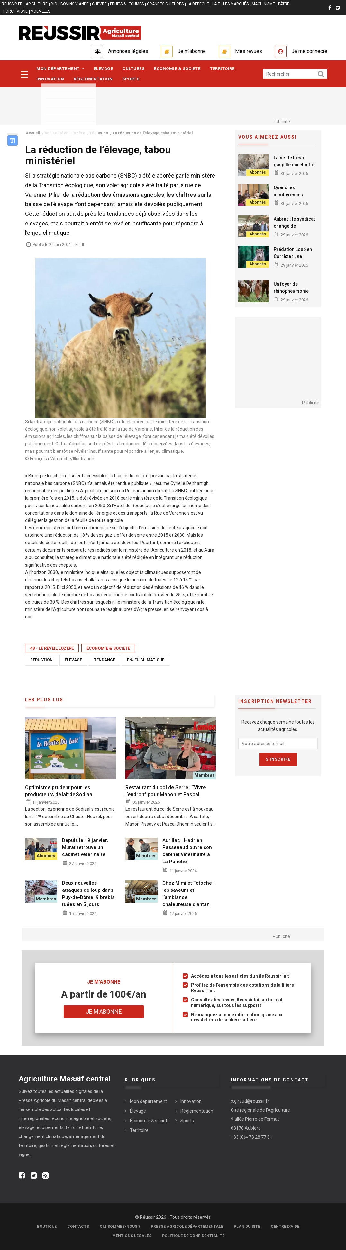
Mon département (60, 68)
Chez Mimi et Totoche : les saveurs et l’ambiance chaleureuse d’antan (188, 893)
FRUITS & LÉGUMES (127, 4)
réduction (41, 660)
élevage (73, 660)
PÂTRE (283, 4)
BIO (54, 4)
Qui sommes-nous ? (120, 1226)
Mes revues (248, 51)
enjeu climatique (145, 660)
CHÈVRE (99, 4)
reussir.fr (12, 4)
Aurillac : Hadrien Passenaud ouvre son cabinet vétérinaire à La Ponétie (187, 850)
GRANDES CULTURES (165, 4)
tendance (104, 660)
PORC (8, 11)
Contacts (78, 1226)
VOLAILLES (40, 11)
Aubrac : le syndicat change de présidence (294, 226)
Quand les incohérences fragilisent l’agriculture (288, 198)
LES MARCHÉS (236, 4)
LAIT (216, 4)
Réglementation (93, 79)
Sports (130, 79)
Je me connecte (309, 51)
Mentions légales (131, 1236)
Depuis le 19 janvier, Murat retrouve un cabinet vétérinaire (85, 847)
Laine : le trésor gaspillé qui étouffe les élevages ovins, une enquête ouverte (295, 168)
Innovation (50, 79)
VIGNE (22, 11)
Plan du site (247, 1226)
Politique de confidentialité (193, 1236)
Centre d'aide (285, 1226)
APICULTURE (37, 4)
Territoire (222, 68)
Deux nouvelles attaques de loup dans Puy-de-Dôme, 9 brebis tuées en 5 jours (88, 893)
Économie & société (177, 68)
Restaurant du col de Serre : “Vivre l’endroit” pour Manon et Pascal (165, 791)
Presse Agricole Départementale (187, 1226)
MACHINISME (263, 4)
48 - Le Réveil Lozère (52, 648)
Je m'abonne (192, 51)
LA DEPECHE (198, 4)
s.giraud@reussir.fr (250, 1101)
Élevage (103, 68)
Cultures (133, 68)
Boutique (47, 1226)
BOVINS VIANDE (74, 4)
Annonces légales (128, 51)
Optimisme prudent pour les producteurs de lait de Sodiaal (59, 791)
